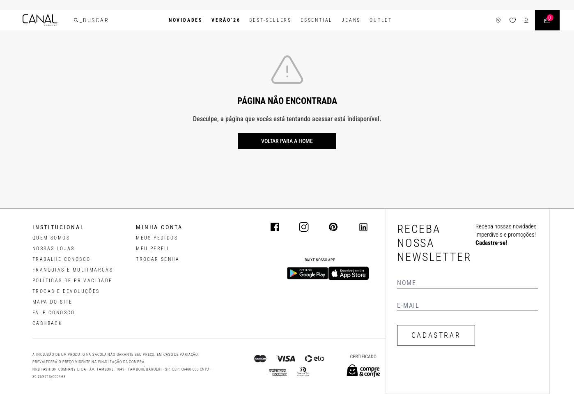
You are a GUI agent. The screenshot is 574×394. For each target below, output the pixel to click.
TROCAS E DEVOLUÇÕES (66, 291)
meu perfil (153, 248)
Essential (317, 20)
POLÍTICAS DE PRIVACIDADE (72, 280)
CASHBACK (47, 323)
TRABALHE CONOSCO (61, 259)
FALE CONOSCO (53, 313)
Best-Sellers (270, 20)
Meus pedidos (157, 238)
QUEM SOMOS (51, 238)
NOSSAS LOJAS (53, 248)
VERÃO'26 (225, 20)
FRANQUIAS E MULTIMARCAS (72, 270)
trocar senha (157, 259)
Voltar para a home (287, 141)
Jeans (351, 20)
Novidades (185, 20)
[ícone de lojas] (498, 20)
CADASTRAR (436, 335)
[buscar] (76, 20)
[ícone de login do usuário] (526, 20)
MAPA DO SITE (52, 302)
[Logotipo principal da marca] (40, 20)
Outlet (381, 20)
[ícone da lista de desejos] (513, 20)
